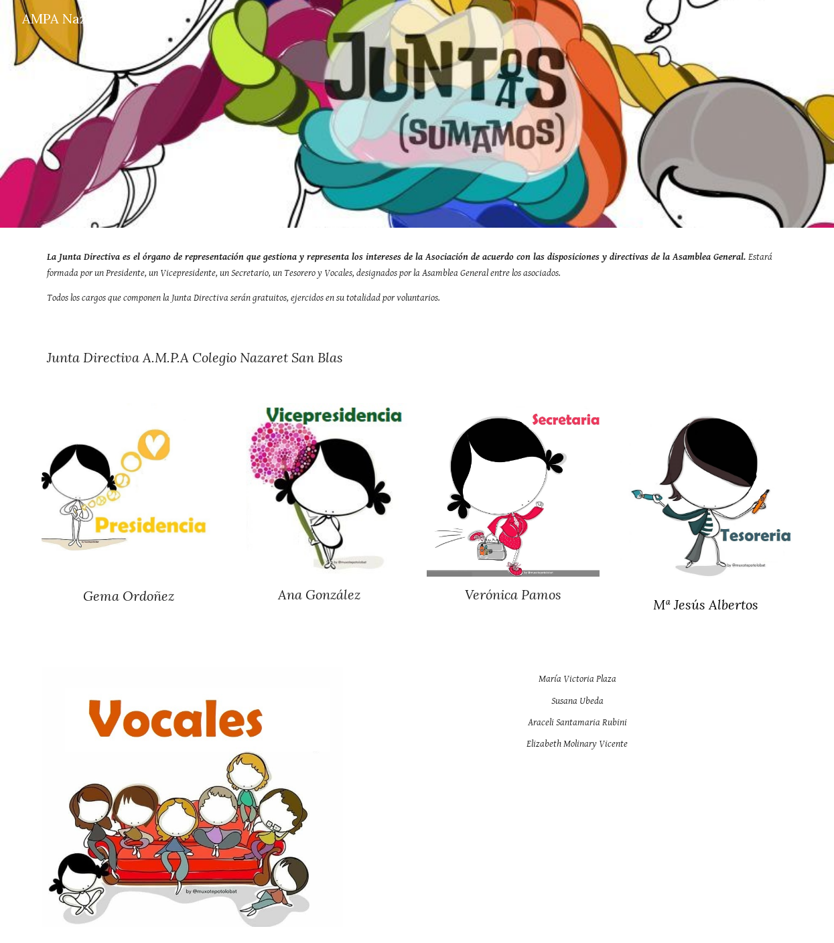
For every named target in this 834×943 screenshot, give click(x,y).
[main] (417, 277)
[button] (818, 19)
